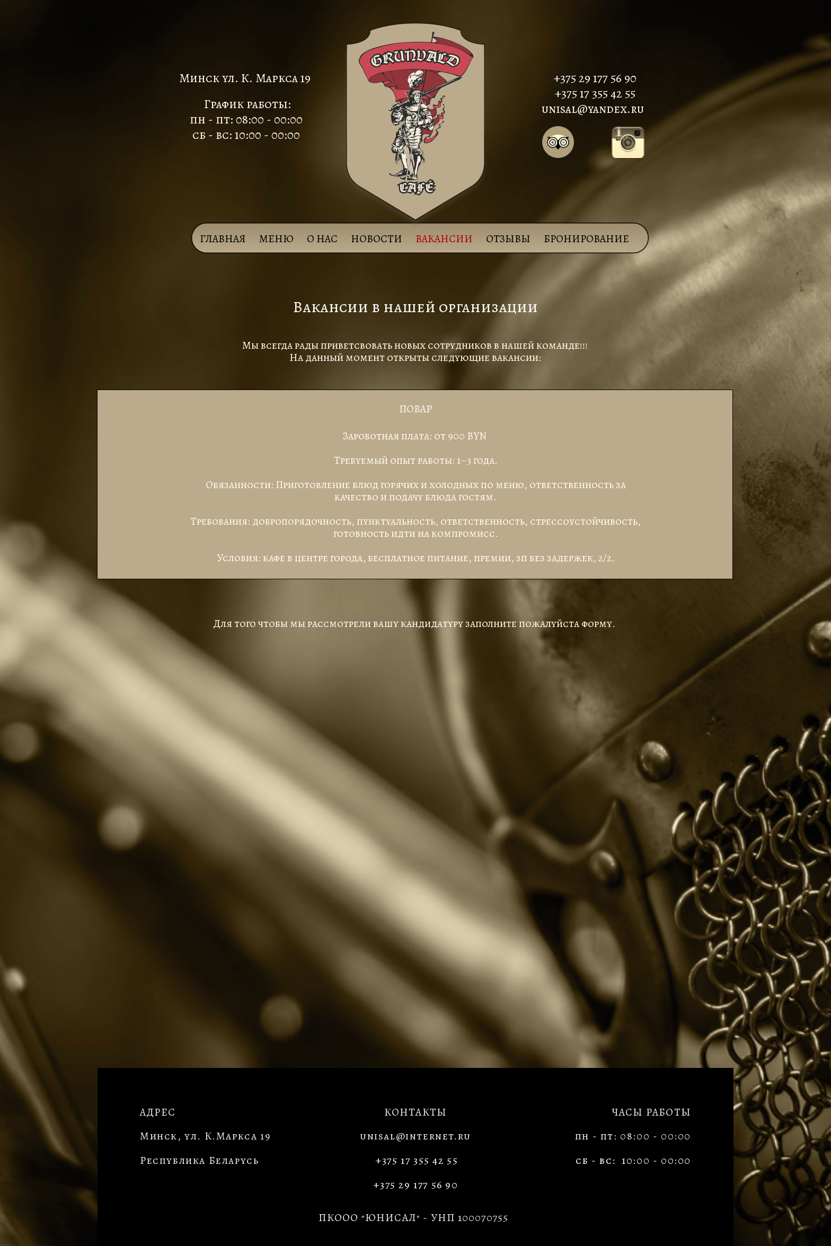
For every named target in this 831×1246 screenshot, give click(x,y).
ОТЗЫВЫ (508, 239)
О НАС (322, 239)
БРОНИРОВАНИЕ (586, 239)
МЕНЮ (276, 239)
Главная (223, 239)
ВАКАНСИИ (444, 239)
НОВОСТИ (376, 239)
